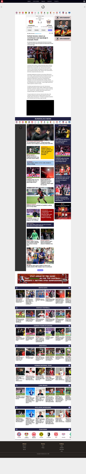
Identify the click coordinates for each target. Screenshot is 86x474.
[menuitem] (13, 1)
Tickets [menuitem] (56, 1)
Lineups (29, 46)
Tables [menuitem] (43, 1)
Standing (36, 46)
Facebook (61, 463)
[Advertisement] (43, 19)
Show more (40, 286)
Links (62, 467)
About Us (24, 462)
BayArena (39, 33)
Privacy (43, 463)
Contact (24, 463)
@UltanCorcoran (38, 49)
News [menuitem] (29, 1)
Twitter (61, 462)
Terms (43, 462)
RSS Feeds (62, 465)
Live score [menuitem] (36, 1)
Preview (43, 46)
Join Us (24, 465)
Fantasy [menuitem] (49, 1)
